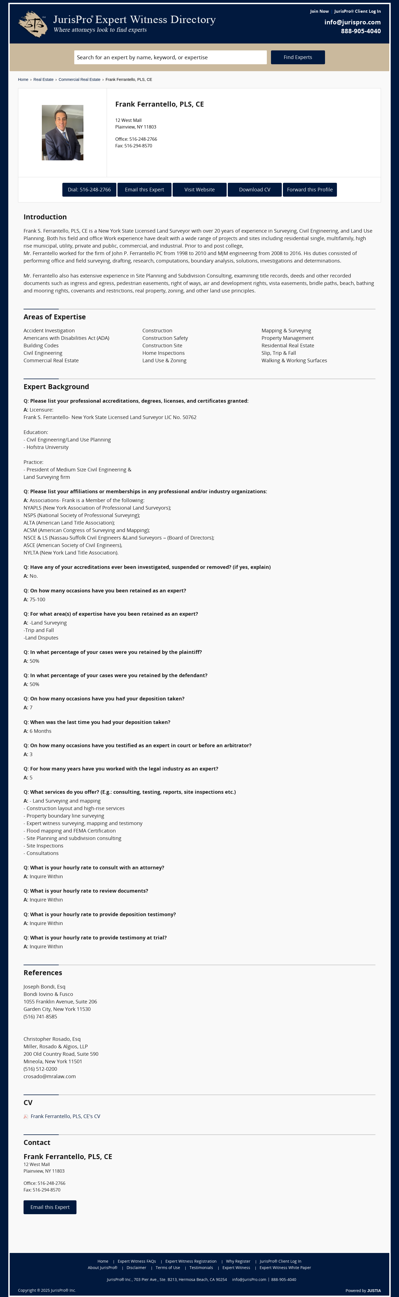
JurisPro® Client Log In (357, 12)
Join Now (319, 12)
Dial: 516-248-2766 (89, 190)
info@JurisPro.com (249, 1280)
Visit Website (200, 190)
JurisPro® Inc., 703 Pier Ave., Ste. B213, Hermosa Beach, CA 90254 (167, 1280)
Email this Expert (144, 190)
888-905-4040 (361, 32)
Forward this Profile (310, 190)
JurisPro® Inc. (63, 1291)
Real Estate (43, 79)
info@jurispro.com (352, 23)
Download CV (254, 190)
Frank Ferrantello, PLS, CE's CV (65, 1116)
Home (23, 79)
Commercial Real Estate (80, 79)
